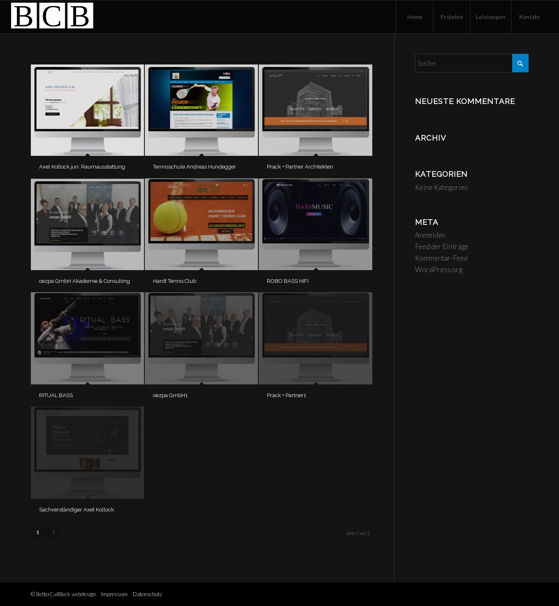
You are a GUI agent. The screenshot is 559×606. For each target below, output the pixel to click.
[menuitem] (414, 16)
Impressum (114, 594)
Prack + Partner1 (286, 395)
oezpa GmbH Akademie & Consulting (84, 281)
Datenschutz (147, 594)
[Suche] (472, 63)
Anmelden (430, 235)
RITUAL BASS (56, 395)
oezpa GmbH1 (170, 395)
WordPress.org (438, 269)
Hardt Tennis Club (174, 281)
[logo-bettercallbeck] (52, 16)
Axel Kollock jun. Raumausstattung (82, 167)
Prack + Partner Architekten (300, 167)
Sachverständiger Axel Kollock (76, 510)
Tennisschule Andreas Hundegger (194, 167)
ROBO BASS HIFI (287, 281)
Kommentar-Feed (441, 258)
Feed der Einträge (442, 246)
